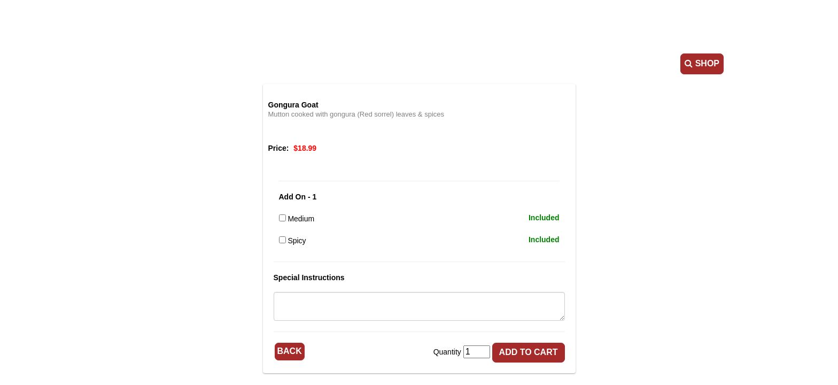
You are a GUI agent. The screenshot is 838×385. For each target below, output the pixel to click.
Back (289, 351)
